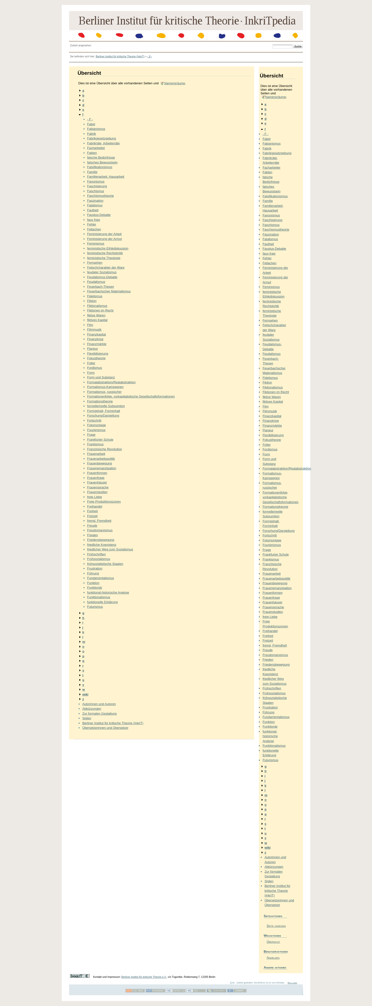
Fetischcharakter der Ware (106, 267)
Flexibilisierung (97, 353)
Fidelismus (94, 296)
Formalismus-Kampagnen (105, 387)
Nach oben (292, 982)
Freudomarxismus (100, 530)
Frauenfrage (96, 478)
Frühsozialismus (98, 559)
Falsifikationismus (99, 167)
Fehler (91, 224)
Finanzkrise (95, 339)
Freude (92, 525)
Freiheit (92, 511)
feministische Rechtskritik (105, 253)
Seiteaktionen (273, 916)
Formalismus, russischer (104, 392)
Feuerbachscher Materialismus (109, 291)
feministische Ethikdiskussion (107, 248)
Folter (91, 363)
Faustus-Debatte (99, 215)
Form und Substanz (101, 377)
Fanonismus (96, 181)
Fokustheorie (96, 358)
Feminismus (95, 243)
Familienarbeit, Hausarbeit (105, 176)
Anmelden (273, 957)
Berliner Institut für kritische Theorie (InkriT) (120, 56)
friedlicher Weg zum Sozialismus (110, 549)
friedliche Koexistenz (101, 544)
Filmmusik (94, 329)
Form (91, 372)
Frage (91, 434)
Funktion (93, 583)
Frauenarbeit (96, 454)
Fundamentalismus (100, 578)
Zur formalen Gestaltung (99, 713)
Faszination (95, 200)
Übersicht (273, 942)
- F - (90, 119)
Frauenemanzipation (101, 468)
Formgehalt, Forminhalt (103, 411)
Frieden (92, 535)
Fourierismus (96, 430)
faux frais (93, 220)
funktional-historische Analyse (108, 592)
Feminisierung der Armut (104, 239)
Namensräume (174, 83)
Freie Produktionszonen (104, 501)
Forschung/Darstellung (103, 415)
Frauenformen (97, 473)
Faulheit (92, 210)
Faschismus (95, 191)
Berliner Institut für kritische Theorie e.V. (144, 977)
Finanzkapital (96, 334)
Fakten (92, 153)
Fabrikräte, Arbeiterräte (103, 143)
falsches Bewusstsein (102, 162)
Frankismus (95, 444)
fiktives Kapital (97, 320)
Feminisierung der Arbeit (104, 234)
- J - (149, 56)
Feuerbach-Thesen (100, 286)
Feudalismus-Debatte (102, 277)
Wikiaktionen (272, 935)
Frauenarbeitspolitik (101, 458)
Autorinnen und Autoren (99, 704)
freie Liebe (94, 497)
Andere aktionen (275, 967)
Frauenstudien (97, 492)
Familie (92, 172)
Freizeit (92, 516)
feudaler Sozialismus (102, 272)
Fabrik (91, 134)
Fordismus (94, 368)
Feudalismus (96, 282)
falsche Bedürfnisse (101, 157)
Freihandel (94, 506)
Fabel (91, 124)
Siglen (86, 718)
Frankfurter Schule (100, 439)
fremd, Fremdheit (99, 520)
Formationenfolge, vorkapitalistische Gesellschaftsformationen (131, 396)
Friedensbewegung (100, 540)
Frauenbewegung (99, 463)
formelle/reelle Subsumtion (106, 406)
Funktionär (94, 587)
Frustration (94, 568)
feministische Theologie (103, 258)
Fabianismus (96, 129)
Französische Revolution (104, 449)
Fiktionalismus (97, 306)
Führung (93, 573)
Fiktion (91, 301)
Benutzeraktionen (275, 951)
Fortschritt (94, 420)
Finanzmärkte (97, 344)
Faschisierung (97, 186)
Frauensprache (97, 487)
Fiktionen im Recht (100, 310)
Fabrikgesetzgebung (101, 138)
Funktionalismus (98, 597)
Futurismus (95, 607)
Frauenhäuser (97, 482)
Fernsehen (94, 262)
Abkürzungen (91, 708)
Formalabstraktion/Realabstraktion (111, 382)
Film (90, 325)
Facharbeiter (96, 148)
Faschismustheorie (100, 196)
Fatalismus (95, 205)
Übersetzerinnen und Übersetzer (105, 728)
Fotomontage (96, 425)
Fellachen (94, 229)
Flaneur (92, 348)
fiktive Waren (96, 315)
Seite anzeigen (276, 926)
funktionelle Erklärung (102, 602)
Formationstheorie (100, 401)
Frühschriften (96, 554)
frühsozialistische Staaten (105, 564)
